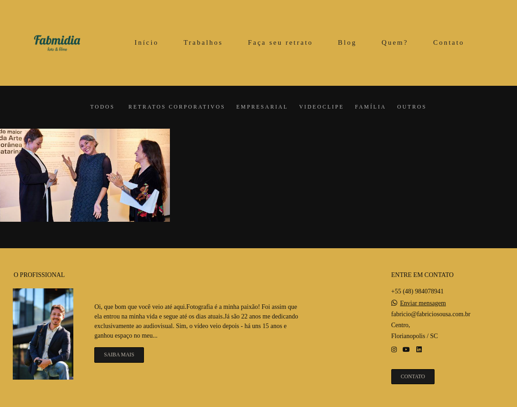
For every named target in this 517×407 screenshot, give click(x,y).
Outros (412, 107)
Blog (347, 42)
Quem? (395, 42)
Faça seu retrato (280, 42)
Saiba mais (119, 355)
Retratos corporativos (176, 107)
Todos (102, 107)
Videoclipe (321, 107)
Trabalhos (203, 42)
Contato (449, 42)
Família (370, 107)
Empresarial (262, 107)
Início (146, 42)
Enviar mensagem (423, 303)
